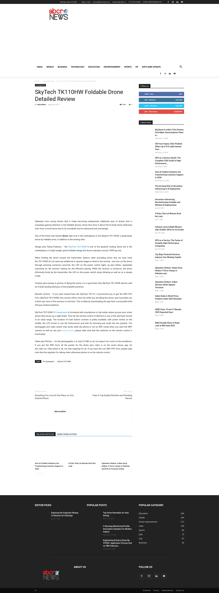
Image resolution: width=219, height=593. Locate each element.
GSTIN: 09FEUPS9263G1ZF (152, 2)
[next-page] (41, 474)
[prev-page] (36, 474)
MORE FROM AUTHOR (67, 434)
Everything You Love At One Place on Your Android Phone (54, 397)
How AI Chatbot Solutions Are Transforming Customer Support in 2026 (49, 466)
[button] (180, 67)
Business (62, 66)
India (40, 66)
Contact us (180, 590)
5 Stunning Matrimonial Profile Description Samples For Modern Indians (117, 529)
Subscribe (178, 112)
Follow (179, 100)
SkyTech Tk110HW (77, 246)
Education (94, 66)
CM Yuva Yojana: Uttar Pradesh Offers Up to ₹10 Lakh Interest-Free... (168, 146)
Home (37, 81)
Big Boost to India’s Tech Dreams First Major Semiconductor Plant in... (169, 132)
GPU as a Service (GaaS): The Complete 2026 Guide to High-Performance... (168, 161)
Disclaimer (147, 590)
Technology (77, 66)
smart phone (68, 330)
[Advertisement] (109, 42)
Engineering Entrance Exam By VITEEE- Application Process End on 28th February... (117, 543)
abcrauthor (41, 104)
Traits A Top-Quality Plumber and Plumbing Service (112, 397)
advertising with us (119, 2)
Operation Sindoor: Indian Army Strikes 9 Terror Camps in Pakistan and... (168, 271)
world (50, 66)
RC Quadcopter (48, 361)
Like (180, 94)
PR (136, 66)
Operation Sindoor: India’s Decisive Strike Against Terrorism (166, 285)
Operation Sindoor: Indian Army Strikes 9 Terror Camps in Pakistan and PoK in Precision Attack (116, 466)
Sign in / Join (86, 2)
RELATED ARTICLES (45, 434)
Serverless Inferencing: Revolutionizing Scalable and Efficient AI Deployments (167, 202)
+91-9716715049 (134, 2)
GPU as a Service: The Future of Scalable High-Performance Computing (169, 243)
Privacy (156, 590)
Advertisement (167, 590)
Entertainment (112, 66)
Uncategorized (48, 81)
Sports (128, 66)
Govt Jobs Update (151, 66)
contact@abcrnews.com (101, 2)
